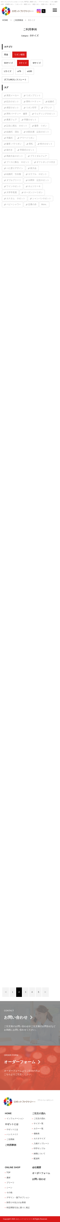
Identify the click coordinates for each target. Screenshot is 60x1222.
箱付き (9, 150)
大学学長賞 (11, 192)
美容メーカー (12, 95)
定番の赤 (32, 204)
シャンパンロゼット (41, 198)
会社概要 (36, 1167)
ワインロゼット (13, 186)
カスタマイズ (39, 1138)
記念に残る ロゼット (16, 125)
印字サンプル (39, 1148)
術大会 (33, 168)
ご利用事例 (18, 20)
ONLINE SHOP (12, 1167)
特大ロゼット (46, 144)
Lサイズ (7, 71)
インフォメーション (15, 1118)
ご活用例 (10, 1139)
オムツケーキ (34, 186)
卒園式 (9, 138)
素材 (8, 1177)
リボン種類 (19, 54)
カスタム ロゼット (15, 198)
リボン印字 (31, 107)
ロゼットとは (11, 1124)
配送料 (37, 1158)
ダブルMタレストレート (15, 79)
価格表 (37, 1133)
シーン (9, 1187)
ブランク (48, 107)
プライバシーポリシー (45, 1100)
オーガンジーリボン (33, 192)
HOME (5, 20)
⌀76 (19, 71)
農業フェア (11, 119)
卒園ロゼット (30, 119)
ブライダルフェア (38, 156)
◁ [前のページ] (6, 992)
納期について (39, 1153)
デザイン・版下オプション (18, 1197)
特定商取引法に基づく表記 (18, 1207)
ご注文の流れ (39, 1113)
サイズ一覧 (38, 1123)
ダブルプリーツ (13, 180)
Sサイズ (23, 63)
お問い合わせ (39, 1179)
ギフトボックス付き (45, 162)
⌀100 (29, 71)
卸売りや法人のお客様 (16, 1202)
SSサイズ (8, 63)
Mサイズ (37, 63)
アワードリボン (27, 138)
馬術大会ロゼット (14, 156)
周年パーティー (33, 101)
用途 (6, 54)
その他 (9, 1192)
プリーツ (10, 1182)
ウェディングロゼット (44, 113)
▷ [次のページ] (45, 992)
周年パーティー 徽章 (16, 113)
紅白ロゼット (12, 101)
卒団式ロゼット (27, 150)
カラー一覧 (38, 1128)
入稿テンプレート (41, 1143)
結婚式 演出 (12, 132)
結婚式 (51, 101)
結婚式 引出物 (13, 174)
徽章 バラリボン (14, 144)
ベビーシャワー (13, 204)
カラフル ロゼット (37, 174)
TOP (8, 1172)
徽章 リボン (40, 125)
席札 (31, 144)
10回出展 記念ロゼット (37, 132)
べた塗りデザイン (14, 168)
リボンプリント (33, 95)
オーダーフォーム (41, 1173)
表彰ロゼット (12, 107)
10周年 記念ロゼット (38, 180)
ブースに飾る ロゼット (17, 162)
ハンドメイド (12, 1134)
